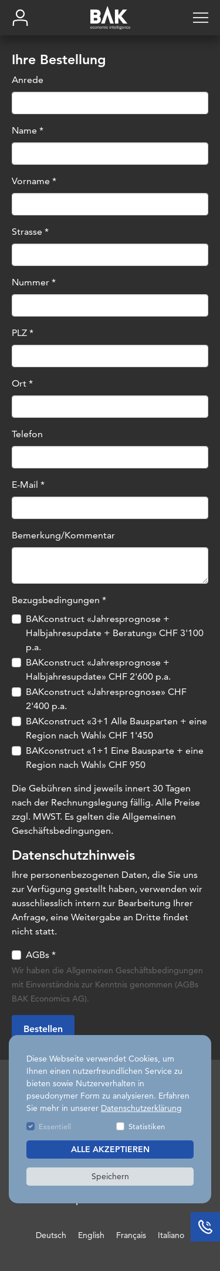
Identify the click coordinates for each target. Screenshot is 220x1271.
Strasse (30, 231)
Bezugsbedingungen (59, 599)
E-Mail (28, 484)
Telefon (27, 434)
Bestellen (43, 1029)
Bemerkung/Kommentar (63, 535)
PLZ (22, 332)
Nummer (34, 282)
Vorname (34, 181)
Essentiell (55, 1126)
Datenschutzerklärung (141, 1108)
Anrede (27, 79)
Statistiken (146, 1126)
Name (27, 130)
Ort (22, 383)
